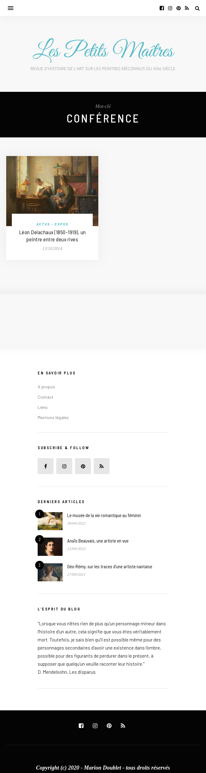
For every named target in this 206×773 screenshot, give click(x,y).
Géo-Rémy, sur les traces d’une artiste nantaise (109, 566)
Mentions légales (53, 417)
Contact (46, 397)
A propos (46, 386)
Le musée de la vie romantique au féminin (104, 515)
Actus (43, 224)
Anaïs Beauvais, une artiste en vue (98, 540)
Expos (61, 224)
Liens (43, 407)
